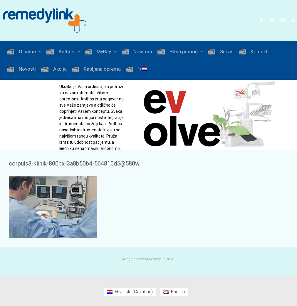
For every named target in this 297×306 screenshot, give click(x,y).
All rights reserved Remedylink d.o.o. (148, 259)
